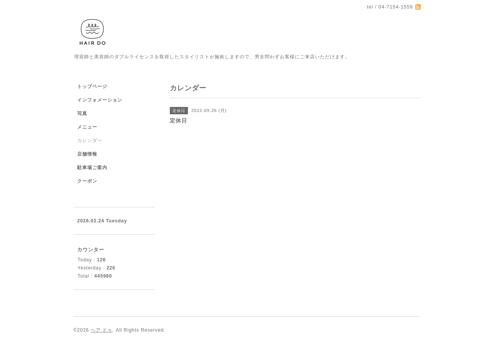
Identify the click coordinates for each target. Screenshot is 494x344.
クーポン (87, 181)
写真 (82, 113)
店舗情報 (87, 154)
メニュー (87, 127)
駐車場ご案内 (92, 167)
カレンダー (89, 140)
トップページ (92, 86)
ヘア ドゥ (101, 330)
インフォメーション (99, 100)
